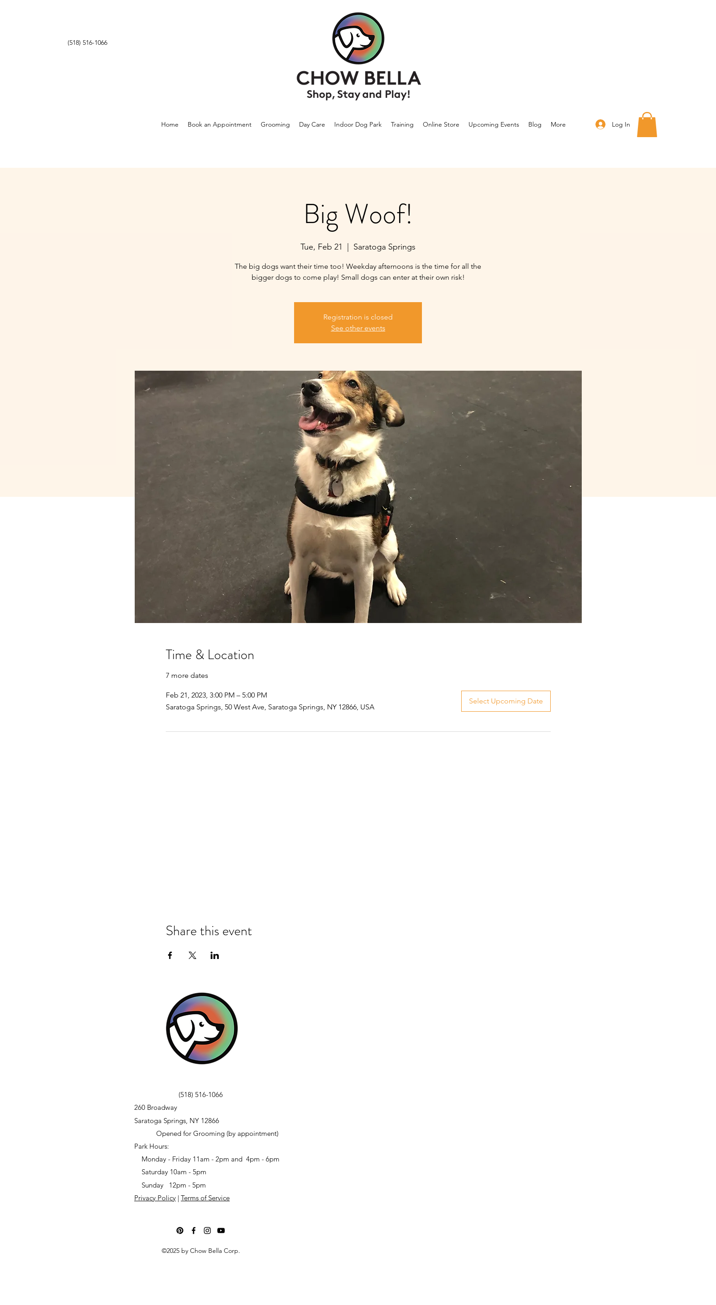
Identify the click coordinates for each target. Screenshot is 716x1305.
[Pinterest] (179, 1230)
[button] (647, 124)
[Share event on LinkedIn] (215, 955)
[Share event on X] (192, 955)
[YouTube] (221, 1230)
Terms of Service (205, 1197)
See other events (358, 328)
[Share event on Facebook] (170, 955)
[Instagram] (207, 1230)
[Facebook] (193, 1230)
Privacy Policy (155, 1197)
